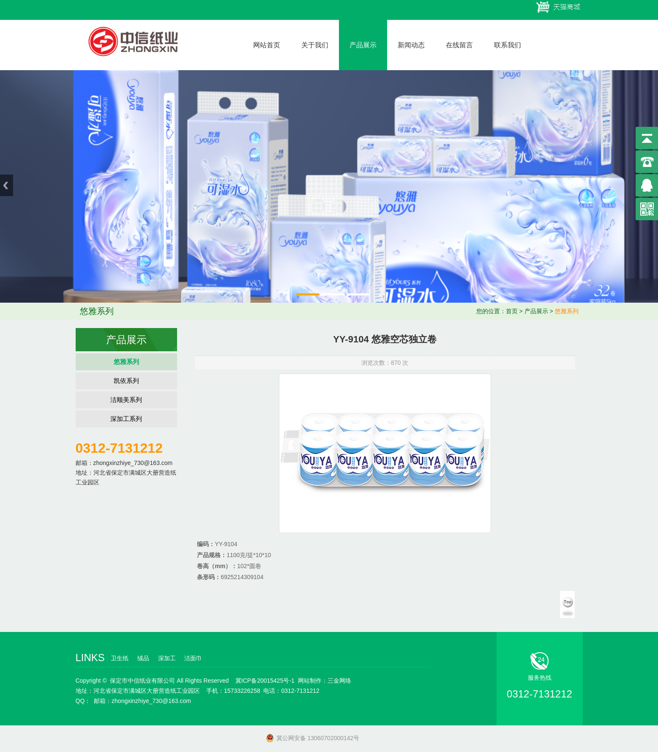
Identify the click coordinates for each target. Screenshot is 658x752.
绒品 (143, 658)
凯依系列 (126, 380)
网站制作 (310, 680)
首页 (512, 311)
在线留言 (459, 45)
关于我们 (314, 45)
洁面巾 (193, 658)
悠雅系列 (567, 311)
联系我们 (507, 45)
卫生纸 (119, 658)
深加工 (167, 658)
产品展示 (363, 45)
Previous (6, 185)
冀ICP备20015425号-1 (265, 680)
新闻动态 (411, 45)
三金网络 (339, 680)
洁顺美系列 (126, 399)
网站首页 (266, 45)
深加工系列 (126, 418)
